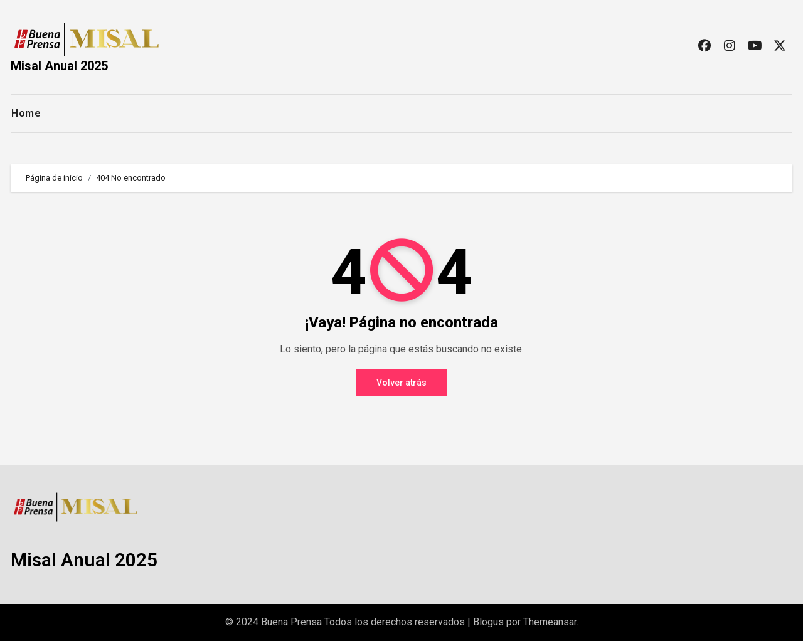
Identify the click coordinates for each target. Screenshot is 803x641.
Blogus (488, 622)
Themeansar (550, 622)
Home (26, 113)
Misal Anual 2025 (59, 65)
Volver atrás (401, 383)
